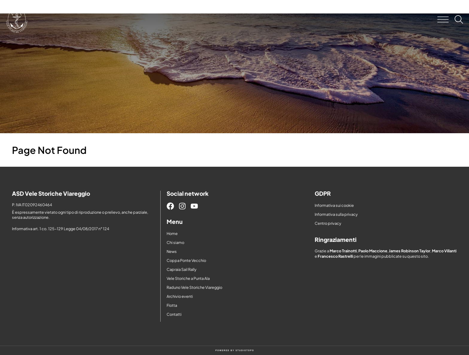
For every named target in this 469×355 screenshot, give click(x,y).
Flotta (172, 305)
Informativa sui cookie (334, 205)
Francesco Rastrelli (335, 256)
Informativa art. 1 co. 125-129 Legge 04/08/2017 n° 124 (60, 228)
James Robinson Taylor (409, 250)
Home (172, 233)
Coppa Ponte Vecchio (186, 260)
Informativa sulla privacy (336, 214)
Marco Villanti (444, 250)
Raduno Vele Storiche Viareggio (194, 287)
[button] (443, 19)
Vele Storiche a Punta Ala (188, 278)
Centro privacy (328, 223)
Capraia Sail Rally (182, 269)
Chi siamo (175, 242)
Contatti (174, 314)
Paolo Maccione (372, 250)
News (172, 251)
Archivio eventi (180, 296)
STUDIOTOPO (245, 350)
